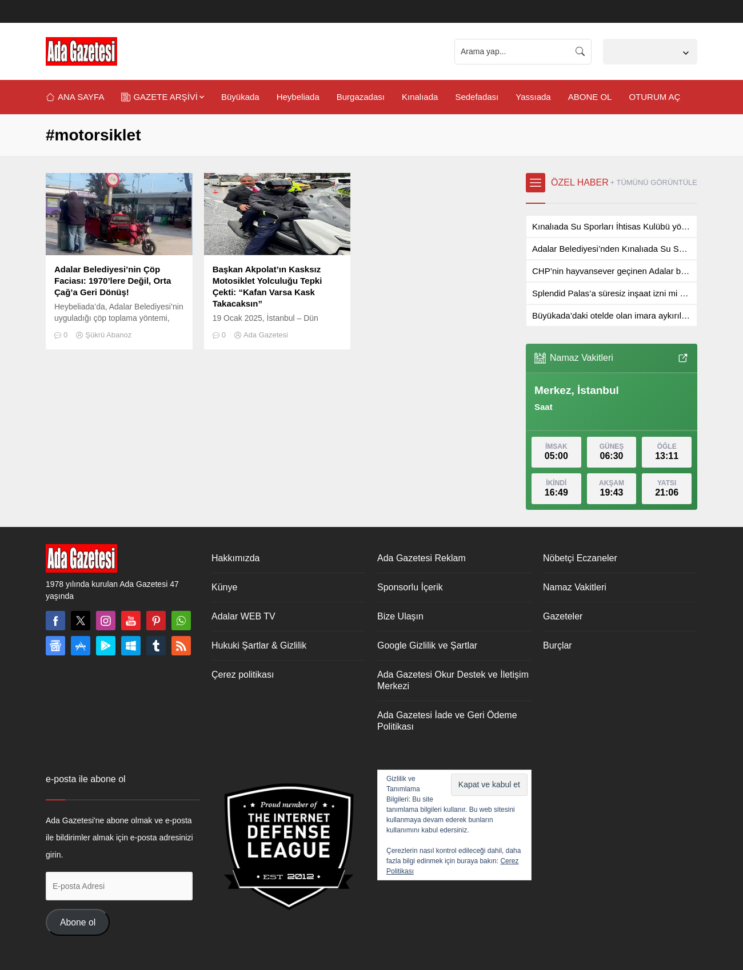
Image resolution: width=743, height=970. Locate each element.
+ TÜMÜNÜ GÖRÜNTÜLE (653, 182)
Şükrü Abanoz (108, 335)
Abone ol (77, 922)
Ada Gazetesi (265, 335)
